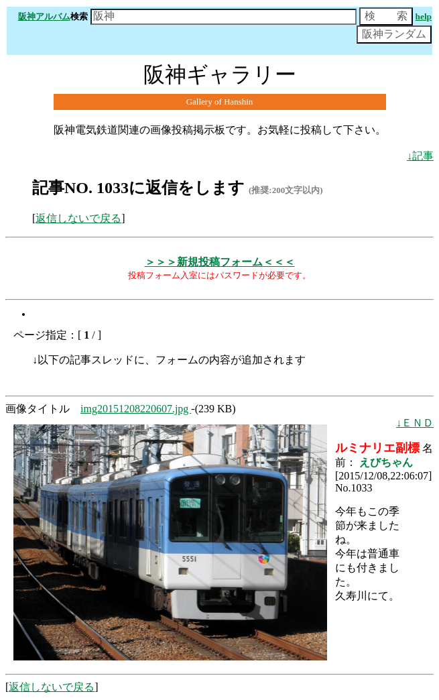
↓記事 (420, 156)
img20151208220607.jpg (135, 408)
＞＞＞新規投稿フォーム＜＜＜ (220, 262)
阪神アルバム (44, 16)
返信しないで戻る (78, 218)
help (424, 16)
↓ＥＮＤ (415, 422)
